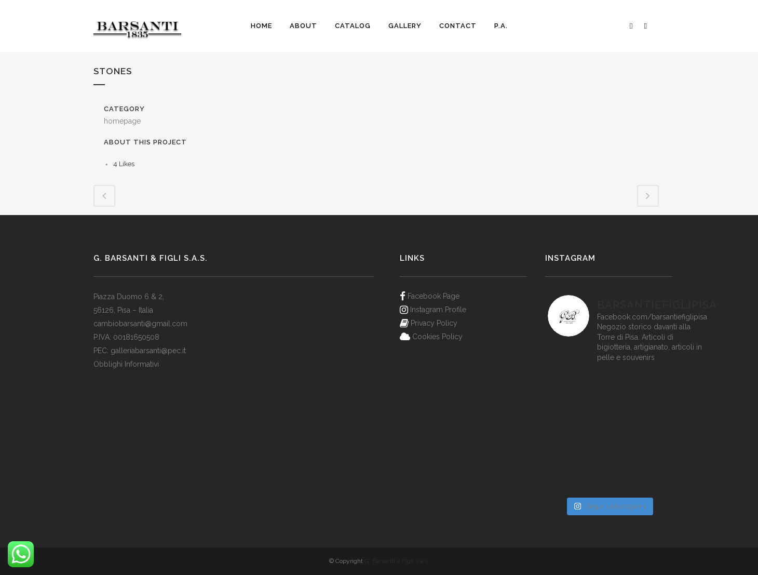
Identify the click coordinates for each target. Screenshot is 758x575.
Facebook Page (433, 296)
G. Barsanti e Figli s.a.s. (396, 561)
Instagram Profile (438, 309)
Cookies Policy (437, 336)
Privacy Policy (434, 323)
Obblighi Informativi (126, 364)
